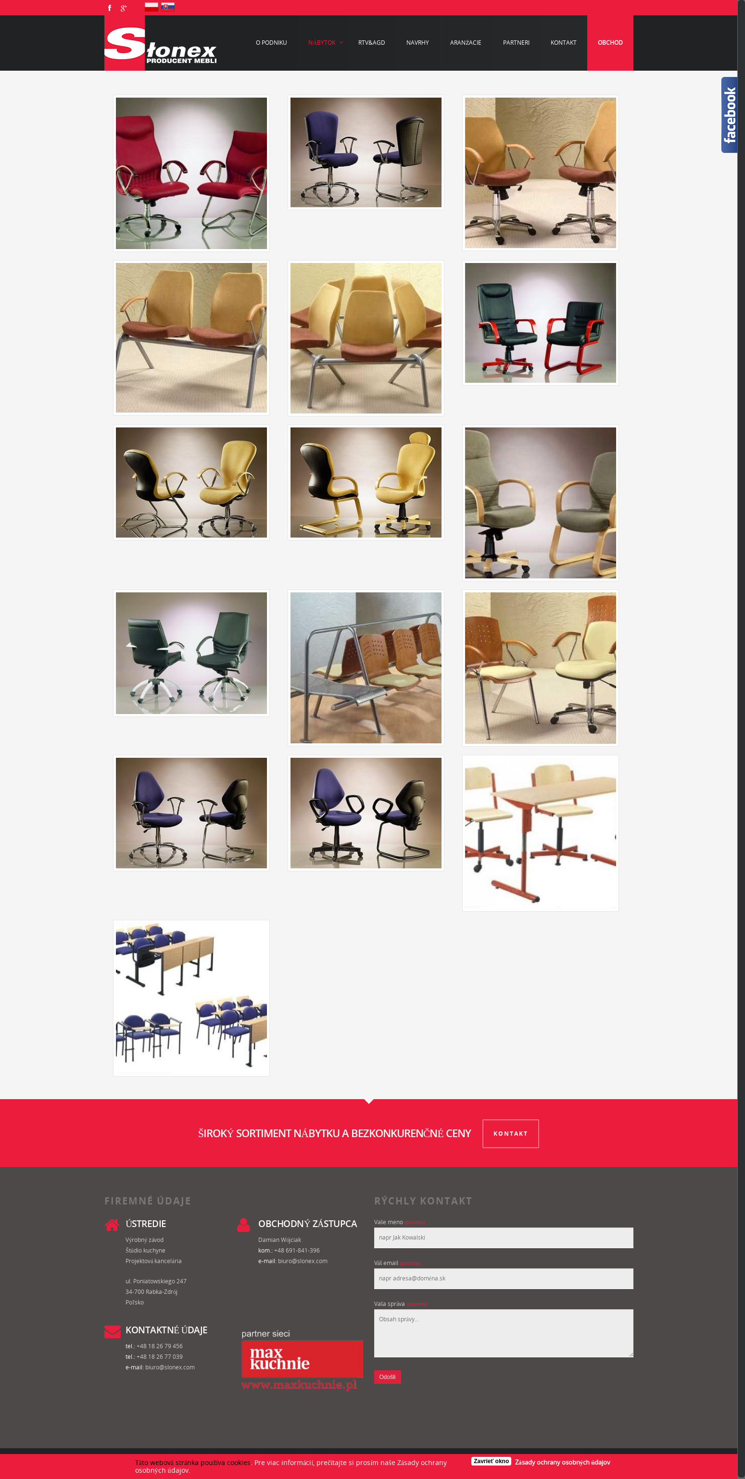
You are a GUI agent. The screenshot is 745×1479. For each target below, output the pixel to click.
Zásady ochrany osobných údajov (562, 1462)
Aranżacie (465, 42)
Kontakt (564, 42)
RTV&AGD (371, 42)
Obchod (610, 42)
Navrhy (417, 42)
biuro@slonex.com (303, 1260)
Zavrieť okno (491, 1461)
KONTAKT (511, 1132)
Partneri (516, 42)
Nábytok (326, 43)
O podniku (271, 42)
